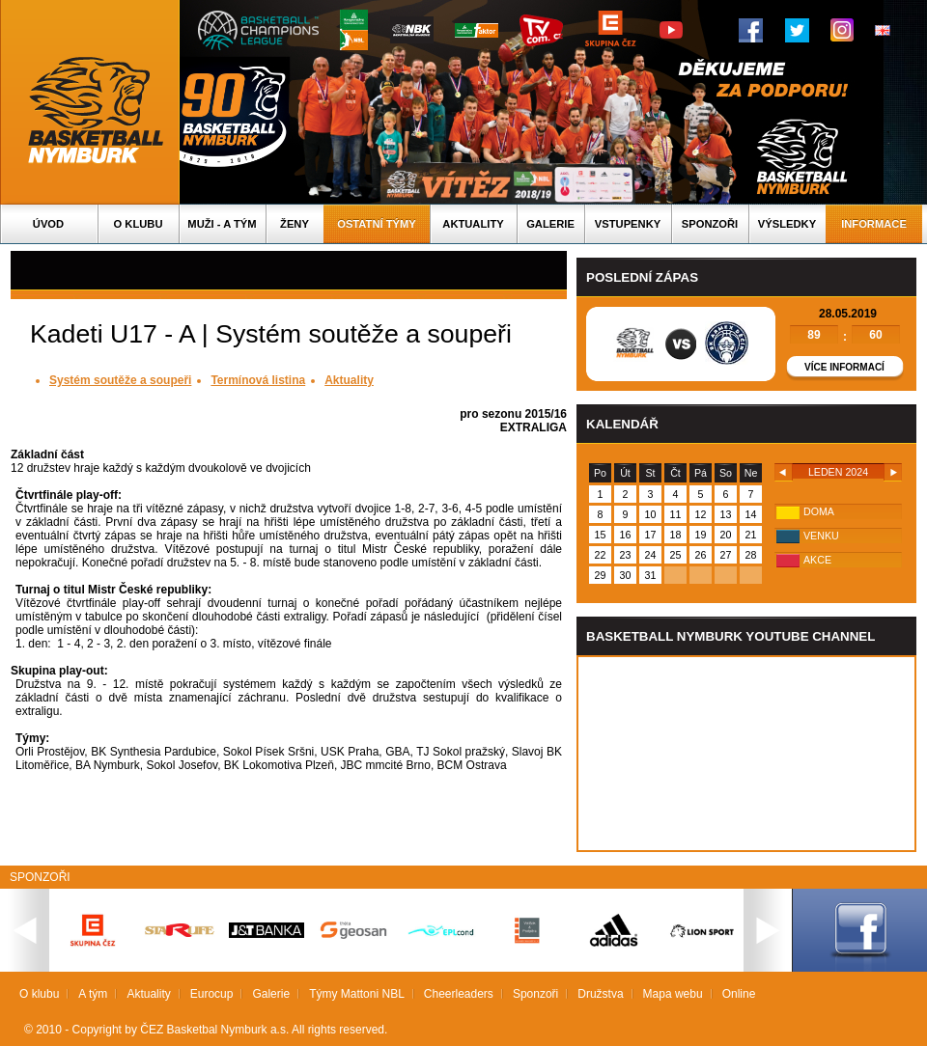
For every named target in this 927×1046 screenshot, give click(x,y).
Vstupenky (627, 224)
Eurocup (212, 994)
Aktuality (472, 224)
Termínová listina (258, 380)
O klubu (138, 224)
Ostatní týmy (376, 224)
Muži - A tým (221, 224)
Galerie (550, 224)
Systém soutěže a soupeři (120, 380)
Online (739, 994)
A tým (92, 994)
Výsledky (787, 224)
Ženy (294, 224)
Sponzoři (710, 224)
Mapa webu (673, 994)
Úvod (48, 224)
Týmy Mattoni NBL (357, 994)
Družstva (600, 994)
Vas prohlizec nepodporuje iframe (746, 753)
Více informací (844, 367)
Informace (874, 224)
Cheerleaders (458, 994)
